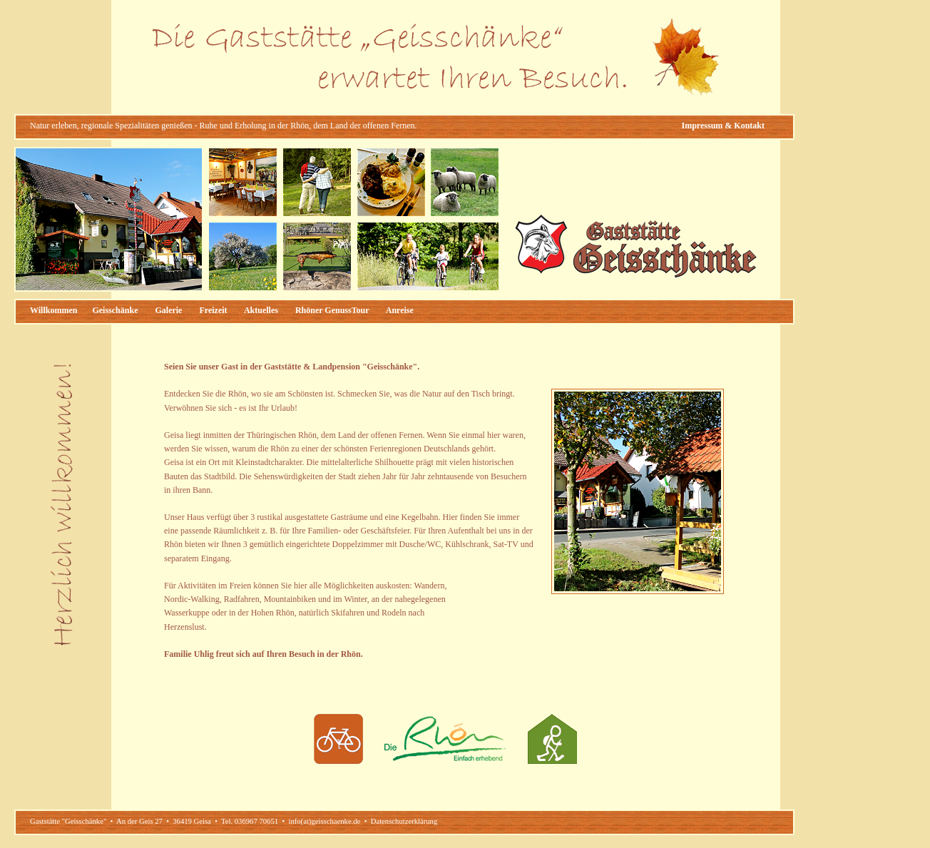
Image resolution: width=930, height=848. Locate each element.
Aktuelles (261, 310)
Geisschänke (115, 310)
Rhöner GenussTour (332, 310)
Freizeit (213, 310)
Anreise (400, 310)
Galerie (168, 310)
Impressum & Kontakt (723, 126)
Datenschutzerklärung (404, 821)
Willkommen (53, 310)
